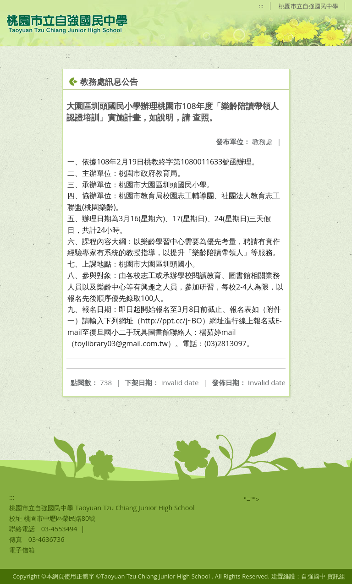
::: (261, 6)
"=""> (251, 499)
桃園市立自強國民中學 (308, 6)
